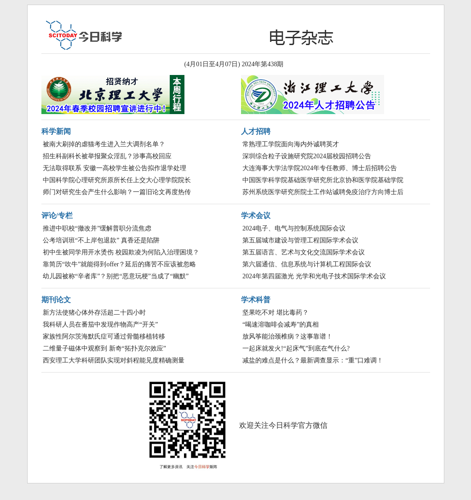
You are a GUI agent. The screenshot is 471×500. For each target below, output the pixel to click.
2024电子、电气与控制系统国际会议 (293, 228)
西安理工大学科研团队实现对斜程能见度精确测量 (113, 360)
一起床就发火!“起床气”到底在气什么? (296, 348)
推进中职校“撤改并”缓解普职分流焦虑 (97, 228)
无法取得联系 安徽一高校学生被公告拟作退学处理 (114, 168)
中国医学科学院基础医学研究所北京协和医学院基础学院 (322, 180)
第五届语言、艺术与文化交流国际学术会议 (303, 252)
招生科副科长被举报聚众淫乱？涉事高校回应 (107, 156)
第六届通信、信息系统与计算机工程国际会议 (306, 264)
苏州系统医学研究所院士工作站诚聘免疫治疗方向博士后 (322, 192)
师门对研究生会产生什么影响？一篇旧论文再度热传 (117, 192)
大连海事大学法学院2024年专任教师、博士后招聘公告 (319, 168)
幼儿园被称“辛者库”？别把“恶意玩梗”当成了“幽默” (116, 276)
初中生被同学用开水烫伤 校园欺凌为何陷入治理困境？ (121, 252)
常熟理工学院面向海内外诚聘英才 (290, 144)
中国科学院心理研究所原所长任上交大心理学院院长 (117, 180)
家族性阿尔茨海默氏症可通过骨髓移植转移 (104, 336)
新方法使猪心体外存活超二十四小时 (94, 312)
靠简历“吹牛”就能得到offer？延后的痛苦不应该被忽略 (119, 264)
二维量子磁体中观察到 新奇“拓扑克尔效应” (104, 348)
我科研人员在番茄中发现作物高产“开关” (100, 324)
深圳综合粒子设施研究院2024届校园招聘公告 (306, 156)
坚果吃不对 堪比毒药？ (275, 312)
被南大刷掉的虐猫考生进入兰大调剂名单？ (104, 144)
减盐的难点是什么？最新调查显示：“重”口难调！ (312, 360)
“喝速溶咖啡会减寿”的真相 (280, 324)
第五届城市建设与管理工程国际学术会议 (300, 240)
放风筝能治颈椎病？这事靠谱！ (287, 336)
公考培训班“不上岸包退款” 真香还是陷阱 (101, 240)
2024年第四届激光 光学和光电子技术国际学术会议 (314, 276)
